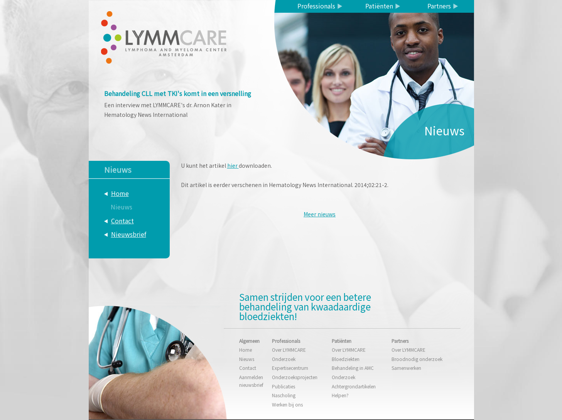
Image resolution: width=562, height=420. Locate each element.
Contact (122, 220)
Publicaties (283, 386)
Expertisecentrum (290, 367)
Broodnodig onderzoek (417, 359)
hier (233, 165)
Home (120, 193)
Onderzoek (283, 359)
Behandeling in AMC (353, 367)
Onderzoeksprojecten (294, 377)
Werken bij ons (287, 404)
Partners (439, 5)
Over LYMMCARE (289, 349)
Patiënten (379, 5)
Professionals (316, 5)
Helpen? (340, 395)
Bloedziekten (345, 359)
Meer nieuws (320, 214)
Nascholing (283, 395)
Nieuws (121, 206)
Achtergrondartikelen (354, 386)
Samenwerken (406, 367)
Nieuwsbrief (128, 234)
